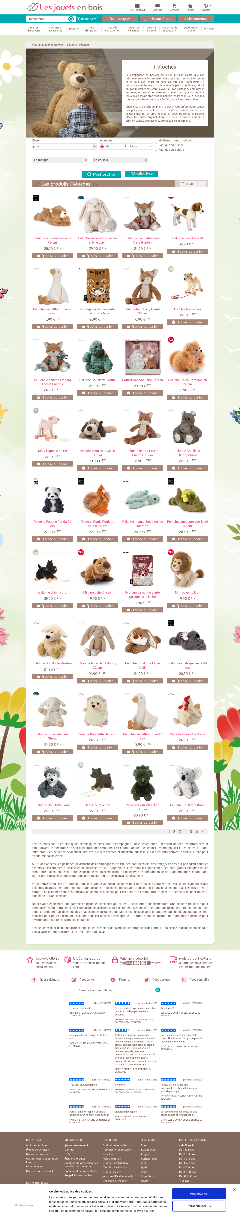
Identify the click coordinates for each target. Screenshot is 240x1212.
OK (157, 990)
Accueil (36, 44)
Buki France (148, 1149)
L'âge (35, 140)
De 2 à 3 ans (187, 1154)
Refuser (199, 1192)
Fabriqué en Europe (169, 149)
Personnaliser (199, 1180)
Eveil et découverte (52, 44)
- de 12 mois (186, 1145)
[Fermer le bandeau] (234, 1164)
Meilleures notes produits (173, 140)
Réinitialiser (141, 174)
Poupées (108, 1154)
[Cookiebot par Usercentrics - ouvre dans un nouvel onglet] (24, 1205)
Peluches (84, 44)
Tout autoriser (199, 1168)
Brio (143, 1145)
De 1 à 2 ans (186, 1149)
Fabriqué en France (169, 145)
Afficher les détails (61, 1204)
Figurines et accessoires (117, 1149)
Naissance (71, 44)
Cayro (144, 1154)
